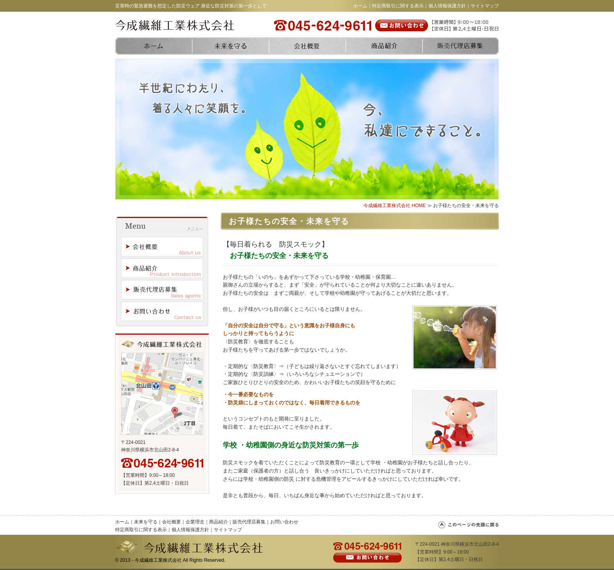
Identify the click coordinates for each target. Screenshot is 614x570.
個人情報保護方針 (447, 6)
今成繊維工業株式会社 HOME (394, 205)
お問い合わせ (284, 522)
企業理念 (195, 522)
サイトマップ (485, 6)
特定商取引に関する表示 (398, 6)
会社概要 (171, 522)
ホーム (360, 6)
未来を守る (145, 522)
